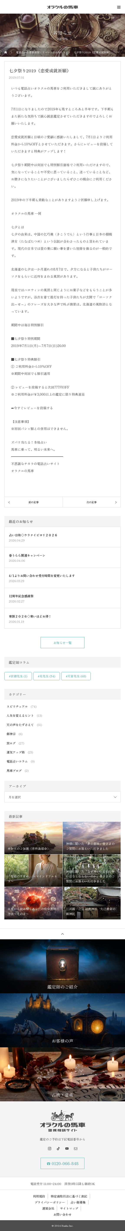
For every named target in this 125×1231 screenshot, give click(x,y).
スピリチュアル (17, 706)
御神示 (11, 734)
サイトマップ (69, 1208)
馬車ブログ (14, 770)
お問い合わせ (62, 1214)
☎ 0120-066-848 (63, 1163)
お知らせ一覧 (62, 642)
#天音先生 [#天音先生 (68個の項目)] (76, 676)
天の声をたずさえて (20, 725)
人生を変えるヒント (20, 715)
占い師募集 (78, 1202)
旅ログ (11, 743)
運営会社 (48, 1208)
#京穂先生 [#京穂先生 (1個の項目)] (18, 676)
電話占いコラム (17, 761)
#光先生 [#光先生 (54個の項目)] (46, 676)
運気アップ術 (16, 752)
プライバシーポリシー (50, 1202)
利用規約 (39, 1196)
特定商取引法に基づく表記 (69, 1196)
